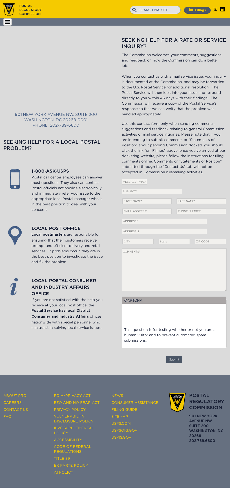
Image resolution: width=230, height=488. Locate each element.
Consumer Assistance (134, 402)
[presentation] (158, 318)
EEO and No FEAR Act (77, 402)
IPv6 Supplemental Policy (74, 430)
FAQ (7, 416)
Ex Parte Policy (71, 465)
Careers (12, 402)
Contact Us (15, 409)
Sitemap (119, 416)
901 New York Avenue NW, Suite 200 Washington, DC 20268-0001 (55, 71)
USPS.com (121, 423)
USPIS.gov (121, 437)
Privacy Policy (70, 409)
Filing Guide (124, 409)
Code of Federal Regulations (72, 448)
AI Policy (63, 472)
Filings (197, 10)
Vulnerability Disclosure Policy (73, 418)
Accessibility (68, 440)
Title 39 (62, 458)
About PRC (14, 395)
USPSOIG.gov (124, 430)
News (117, 395)
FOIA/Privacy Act (72, 395)
